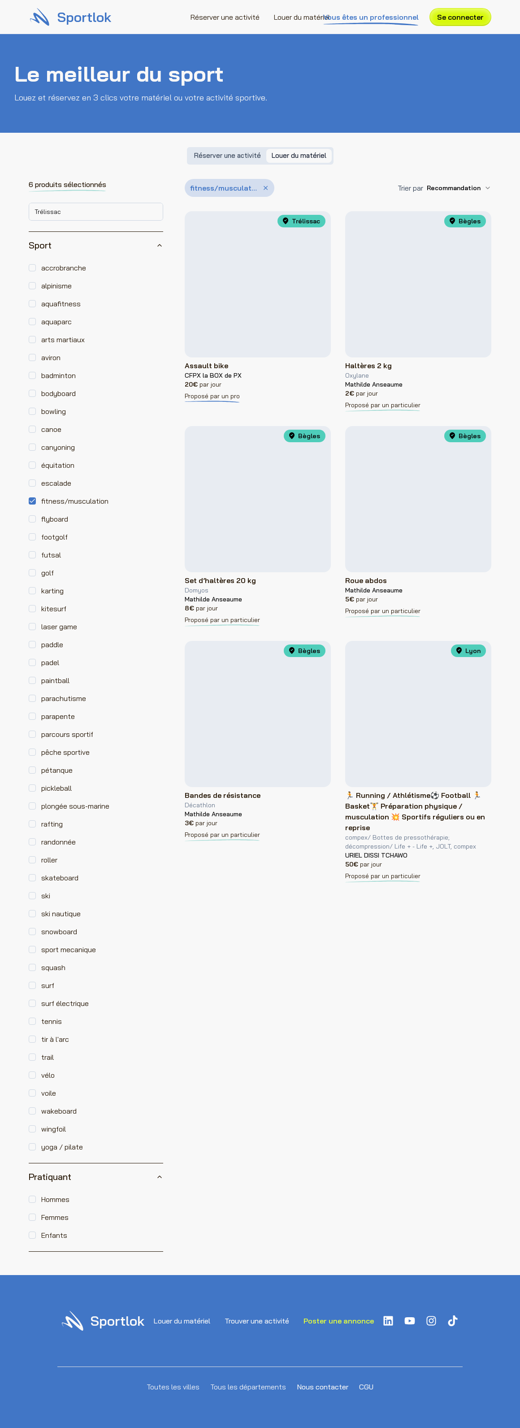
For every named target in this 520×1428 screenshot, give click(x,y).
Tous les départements (248, 1386)
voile (48, 1092)
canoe (51, 429)
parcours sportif (67, 734)
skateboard (59, 877)
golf (47, 572)
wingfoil (53, 1128)
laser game (59, 626)
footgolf (54, 536)
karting (52, 590)
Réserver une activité (225, 17)
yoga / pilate (62, 1146)
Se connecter (460, 17)
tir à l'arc (55, 1039)
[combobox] (96, 212)
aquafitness (61, 303)
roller (49, 859)
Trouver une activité (257, 1320)
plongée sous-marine (75, 805)
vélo (48, 1075)
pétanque (57, 770)
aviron (51, 357)
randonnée (58, 841)
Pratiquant (96, 1176)
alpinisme (56, 285)
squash (53, 967)
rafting (52, 823)
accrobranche (63, 267)
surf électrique (65, 1003)
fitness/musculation (74, 500)
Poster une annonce (338, 1320)
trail (47, 1057)
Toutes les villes (173, 1386)
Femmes (55, 1217)
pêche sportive (65, 752)
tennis (51, 1021)
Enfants (54, 1235)
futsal (51, 554)
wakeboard (59, 1110)
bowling (53, 411)
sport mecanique (68, 949)
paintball (55, 680)
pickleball (56, 788)
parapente (58, 716)
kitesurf (53, 608)
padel (50, 662)
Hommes (55, 1199)
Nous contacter (322, 1386)
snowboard (59, 931)
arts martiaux (63, 339)
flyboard (54, 518)
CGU (366, 1386)
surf (47, 985)
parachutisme (63, 698)
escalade (56, 483)
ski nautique (61, 913)
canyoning (58, 447)
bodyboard (58, 393)
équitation (57, 465)
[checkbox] (32, 267)
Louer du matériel (302, 17)
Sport (96, 245)
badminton (58, 375)
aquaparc (56, 321)
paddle (52, 644)
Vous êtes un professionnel (371, 17)
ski (45, 895)
